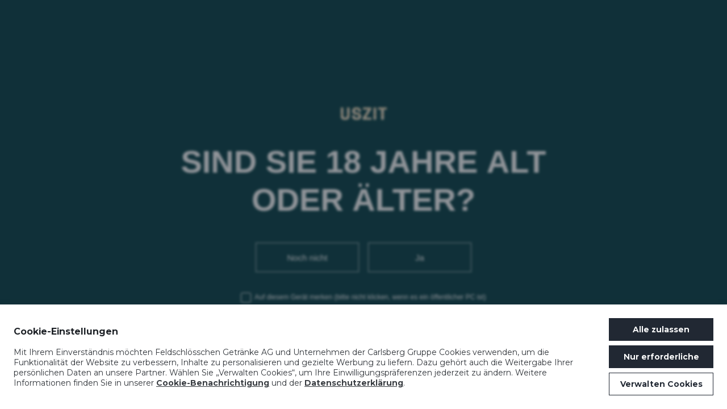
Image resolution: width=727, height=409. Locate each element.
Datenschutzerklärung (353, 383)
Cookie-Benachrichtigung (212, 383)
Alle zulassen (661, 329)
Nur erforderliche (661, 357)
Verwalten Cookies (661, 384)
